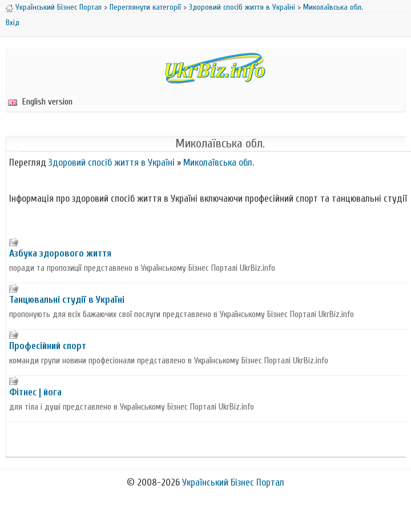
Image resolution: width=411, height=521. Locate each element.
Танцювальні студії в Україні (66, 299)
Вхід (12, 22)
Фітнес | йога (35, 392)
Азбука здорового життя (60, 253)
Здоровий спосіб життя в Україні (242, 7)
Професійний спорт (47, 345)
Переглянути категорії (145, 7)
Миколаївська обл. (333, 7)
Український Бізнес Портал (58, 7)
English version (40, 102)
